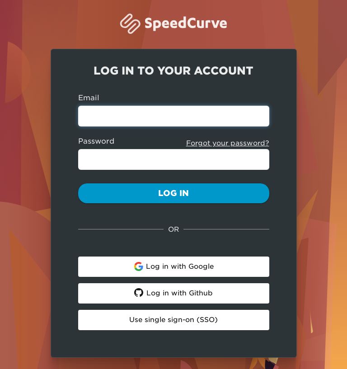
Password (96, 141)
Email (88, 97)
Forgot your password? (227, 143)
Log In (173, 193)
